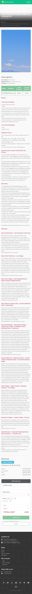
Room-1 (5, 498)
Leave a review (7, 462)
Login (3, 561)
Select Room (6, 492)
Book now (16, 517)
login (16, 523)
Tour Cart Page (6, 562)
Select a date (7, 485)
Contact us (4, 555)
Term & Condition (5, 553)
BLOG (2, 551)
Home (4, 22)
